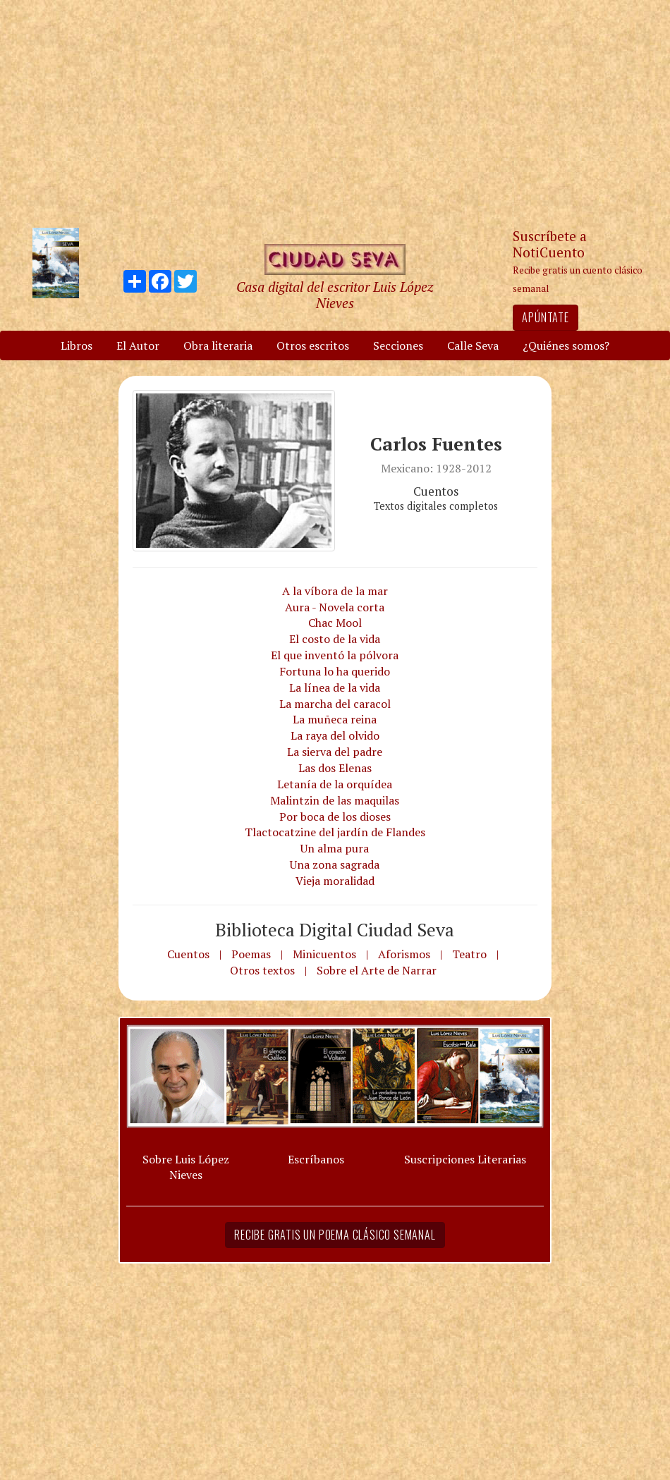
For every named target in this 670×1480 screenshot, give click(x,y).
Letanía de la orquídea (334, 784)
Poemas (251, 954)
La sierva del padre (334, 751)
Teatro (469, 954)
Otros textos (262, 970)
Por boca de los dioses (335, 816)
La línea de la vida (334, 687)
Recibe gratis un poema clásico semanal (334, 1234)
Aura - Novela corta (334, 607)
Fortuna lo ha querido (334, 671)
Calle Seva (473, 345)
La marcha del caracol (335, 703)
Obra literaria (217, 345)
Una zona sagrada (334, 864)
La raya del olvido (335, 735)
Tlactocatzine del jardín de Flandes (335, 832)
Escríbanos (316, 1159)
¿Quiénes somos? (566, 345)
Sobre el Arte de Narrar (377, 970)
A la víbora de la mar (335, 591)
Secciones (398, 345)
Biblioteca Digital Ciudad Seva (334, 929)
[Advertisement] (335, 113)
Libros (76, 345)
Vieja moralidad (335, 880)
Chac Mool (335, 622)
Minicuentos (324, 954)
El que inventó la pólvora (334, 655)
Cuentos (188, 954)
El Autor (137, 345)
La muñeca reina (335, 719)
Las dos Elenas (335, 768)
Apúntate (545, 317)
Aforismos (404, 954)
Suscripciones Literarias (465, 1159)
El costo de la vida (334, 639)
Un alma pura (334, 848)
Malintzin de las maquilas (334, 800)
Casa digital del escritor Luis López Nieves (334, 295)
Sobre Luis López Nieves (185, 1167)
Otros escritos (312, 345)
